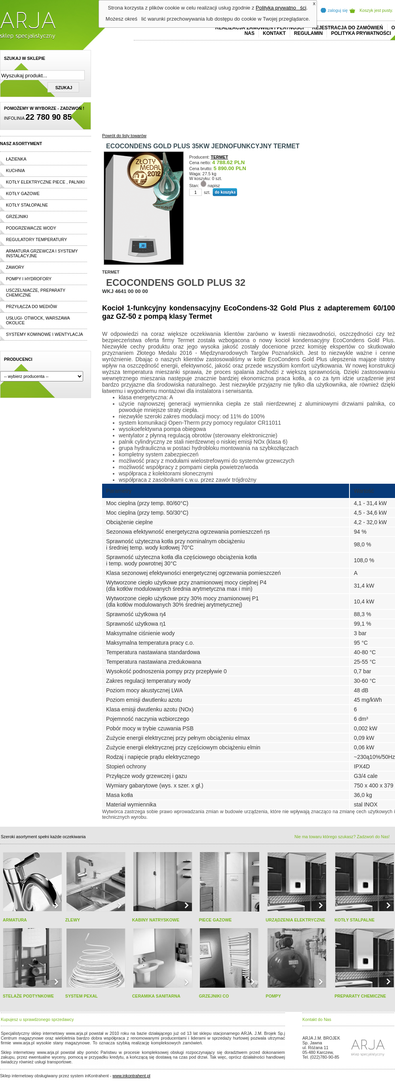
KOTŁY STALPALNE (354, 919)
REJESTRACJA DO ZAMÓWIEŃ (347, 28)
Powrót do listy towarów (124, 135)
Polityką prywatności (281, 8)
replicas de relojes (78, 1047)
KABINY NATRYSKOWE (155, 919)
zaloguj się (338, 10)
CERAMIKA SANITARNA (156, 996)
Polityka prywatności (361, 33)
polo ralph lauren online (228, 1042)
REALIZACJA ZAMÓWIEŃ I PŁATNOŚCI (259, 28)
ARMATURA (15, 919)
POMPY (273, 996)
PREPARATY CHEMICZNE (360, 996)
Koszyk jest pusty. (376, 10)
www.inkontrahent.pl (131, 1075)
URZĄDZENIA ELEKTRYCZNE (295, 919)
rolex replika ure (119, 1061)
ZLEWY (72, 919)
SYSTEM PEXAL (81, 996)
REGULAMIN (308, 33)
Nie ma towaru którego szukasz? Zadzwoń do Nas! (341, 836)
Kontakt (274, 33)
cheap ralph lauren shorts (36, 1047)
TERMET (219, 157)
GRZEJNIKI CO (214, 996)
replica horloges (88, 1061)
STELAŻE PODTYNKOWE (28, 996)
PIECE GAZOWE (215, 919)
